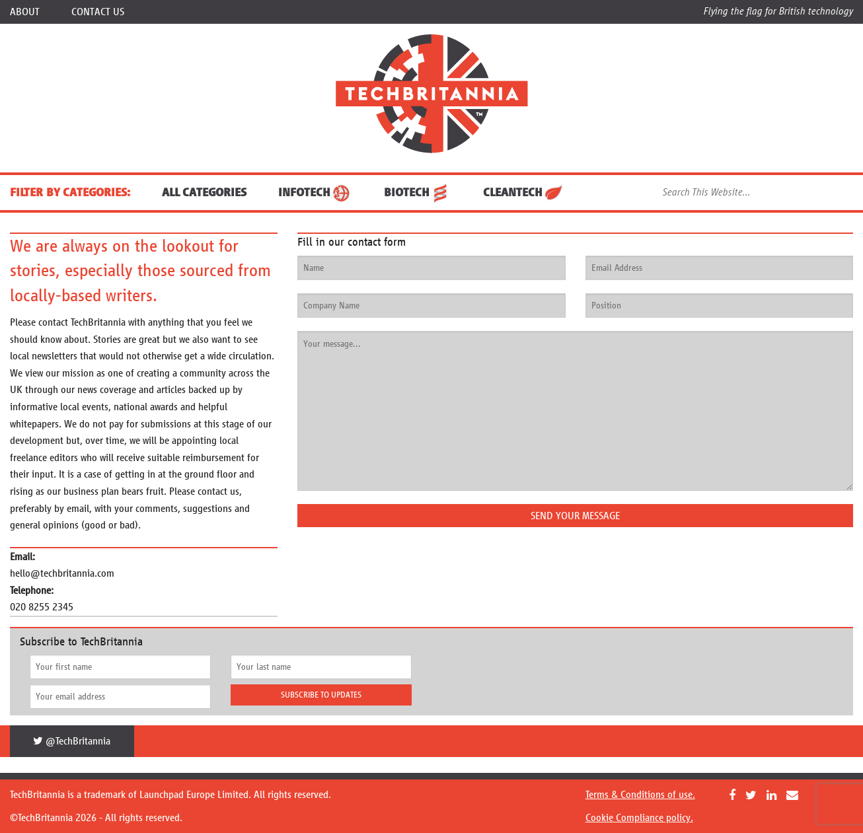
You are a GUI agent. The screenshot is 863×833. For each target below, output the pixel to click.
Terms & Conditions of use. (640, 794)
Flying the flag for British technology (778, 11)
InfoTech (315, 192)
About (25, 11)
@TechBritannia (71, 740)
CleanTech (523, 192)
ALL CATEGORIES (204, 192)
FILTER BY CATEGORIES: (70, 192)
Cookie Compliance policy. (639, 817)
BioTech (417, 192)
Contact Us (97, 11)
